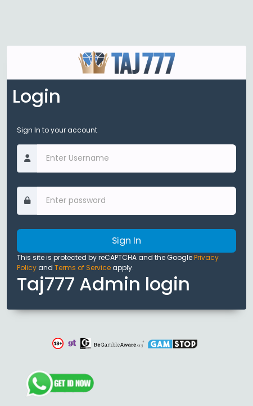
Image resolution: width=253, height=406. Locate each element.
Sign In (126, 240)
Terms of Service (83, 267)
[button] (59, 343)
